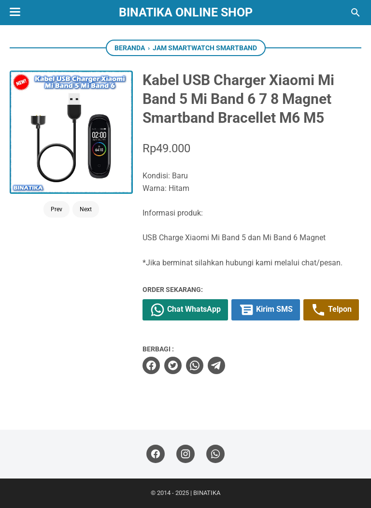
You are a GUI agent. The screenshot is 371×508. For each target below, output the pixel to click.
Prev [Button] (56, 209)
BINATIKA (206, 492)
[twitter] (173, 365)
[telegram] (216, 365)
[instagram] (185, 454)
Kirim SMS (266, 310)
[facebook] (151, 365)
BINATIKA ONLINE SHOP (186, 12)
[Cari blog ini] (355, 12)
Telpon (331, 310)
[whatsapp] (194, 365)
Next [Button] (86, 209)
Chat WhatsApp (185, 310)
